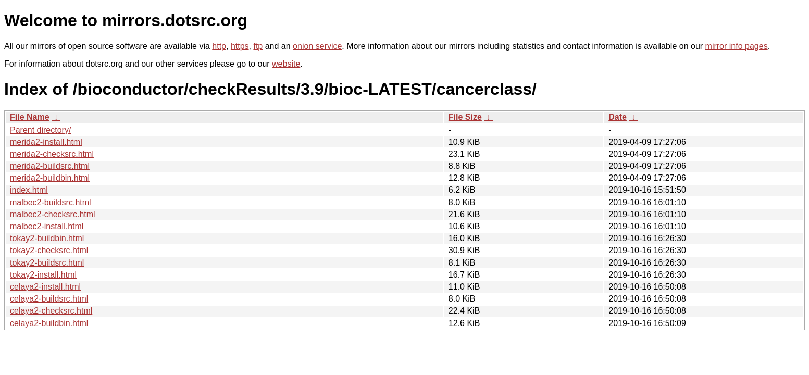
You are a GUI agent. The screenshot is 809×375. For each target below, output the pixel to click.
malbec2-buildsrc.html (50, 202)
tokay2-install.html (43, 274)
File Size (465, 117)
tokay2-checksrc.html (49, 250)
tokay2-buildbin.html (47, 238)
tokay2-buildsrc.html (47, 262)
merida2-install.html (46, 142)
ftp (258, 46)
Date (617, 117)
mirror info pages (736, 46)
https (240, 46)
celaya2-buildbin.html (49, 323)
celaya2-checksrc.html (51, 310)
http (219, 46)
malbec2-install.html (46, 226)
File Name (29, 117)
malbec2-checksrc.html (52, 214)
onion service (317, 46)
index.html (29, 189)
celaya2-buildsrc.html (49, 298)
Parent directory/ (40, 130)
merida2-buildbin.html (50, 177)
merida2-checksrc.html (52, 153)
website (286, 63)
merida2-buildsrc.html (50, 165)
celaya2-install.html (45, 286)
